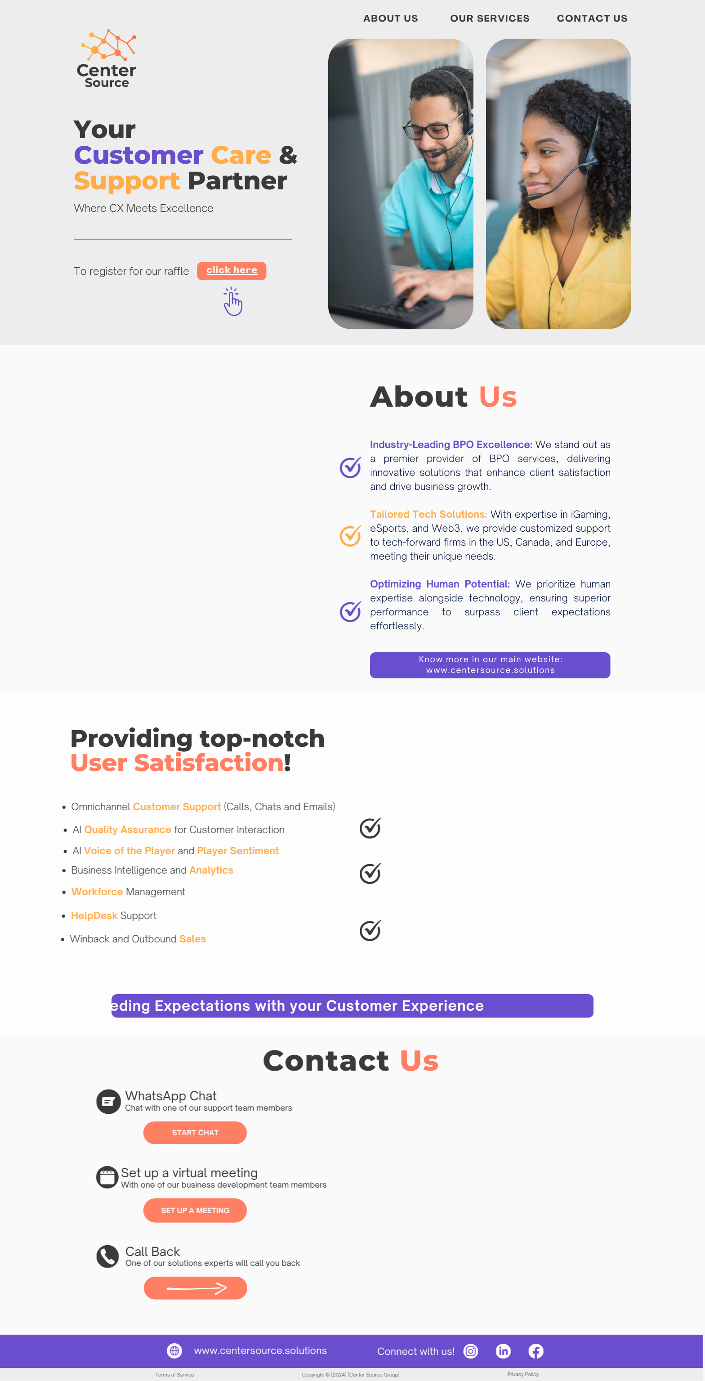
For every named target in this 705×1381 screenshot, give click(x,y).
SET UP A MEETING (173, 1210)
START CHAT (173, 1132)
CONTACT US (592, 19)
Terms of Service (152, 1375)
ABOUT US (391, 19)
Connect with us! (394, 1352)
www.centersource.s (220, 1351)
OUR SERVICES (490, 19)
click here (232, 271)
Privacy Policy (501, 1374)
